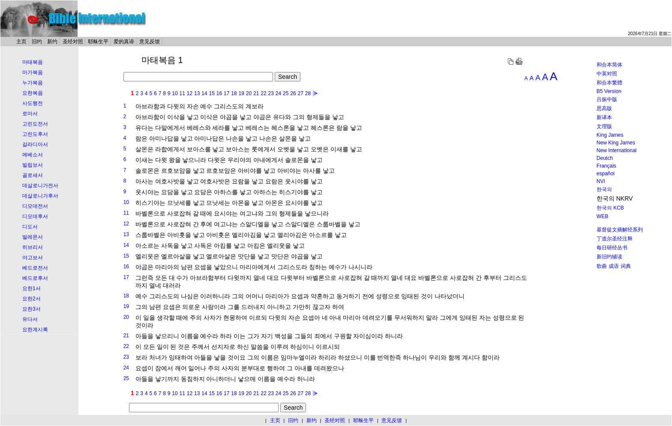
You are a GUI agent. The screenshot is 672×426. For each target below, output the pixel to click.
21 (256, 93)
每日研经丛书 (612, 248)
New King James (616, 143)
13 (197, 93)
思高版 (604, 108)
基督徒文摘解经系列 (620, 230)
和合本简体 (609, 65)
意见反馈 (149, 42)
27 (300, 93)
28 (308, 93)
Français (606, 166)
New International (616, 150)
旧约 (37, 42)
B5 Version (609, 91)
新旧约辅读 (609, 257)
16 (219, 93)
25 (285, 93)
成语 (614, 266)
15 (212, 93)
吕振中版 (607, 99)
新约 (52, 42)
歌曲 (602, 266)
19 (241, 93)
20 (249, 93)
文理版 (604, 126)
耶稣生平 (98, 42)
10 (174, 93)
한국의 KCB (610, 208)
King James (610, 135)
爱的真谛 (124, 42)
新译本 (604, 117)
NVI (601, 181)
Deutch (605, 158)
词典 (626, 266)
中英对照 (607, 74)
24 (278, 93)
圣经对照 (73, 42)
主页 (21, 42)
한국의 (604, 189)
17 (226, 93)
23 (271, 93)
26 (293, 93)
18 (234, 93)
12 (189, 93)
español (606, 174)
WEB (602, 216)
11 (182, 93)
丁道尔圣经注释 (615, 239)
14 (204, 93)
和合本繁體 (609, 83)
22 (263, 93)
